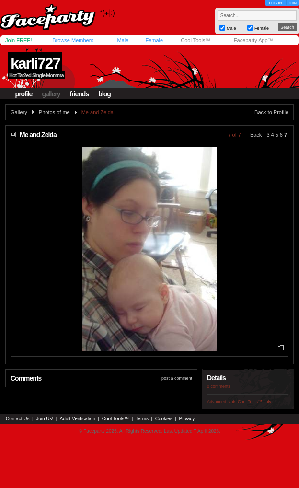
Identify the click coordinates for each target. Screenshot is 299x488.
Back (256, 135)
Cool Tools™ (195, 40)
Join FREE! (18, 40)
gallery (51, 94)
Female (154, 40)
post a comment (176, 378)
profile (24, 94)
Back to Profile (271, 112)
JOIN (292, 3)
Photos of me (54, 112)
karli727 (35, 63)
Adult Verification (77, 418)
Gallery (19, 112)
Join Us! (44, 418)
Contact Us (17, 418)
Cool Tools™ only (254, 401)
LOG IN (275, 3)
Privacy (187, 418)
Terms (142, 418)
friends (79, 94)
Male (122, 40)
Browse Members (72, 40)
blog (104, 94)
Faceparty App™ (253, 40)
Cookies (163, 418)
